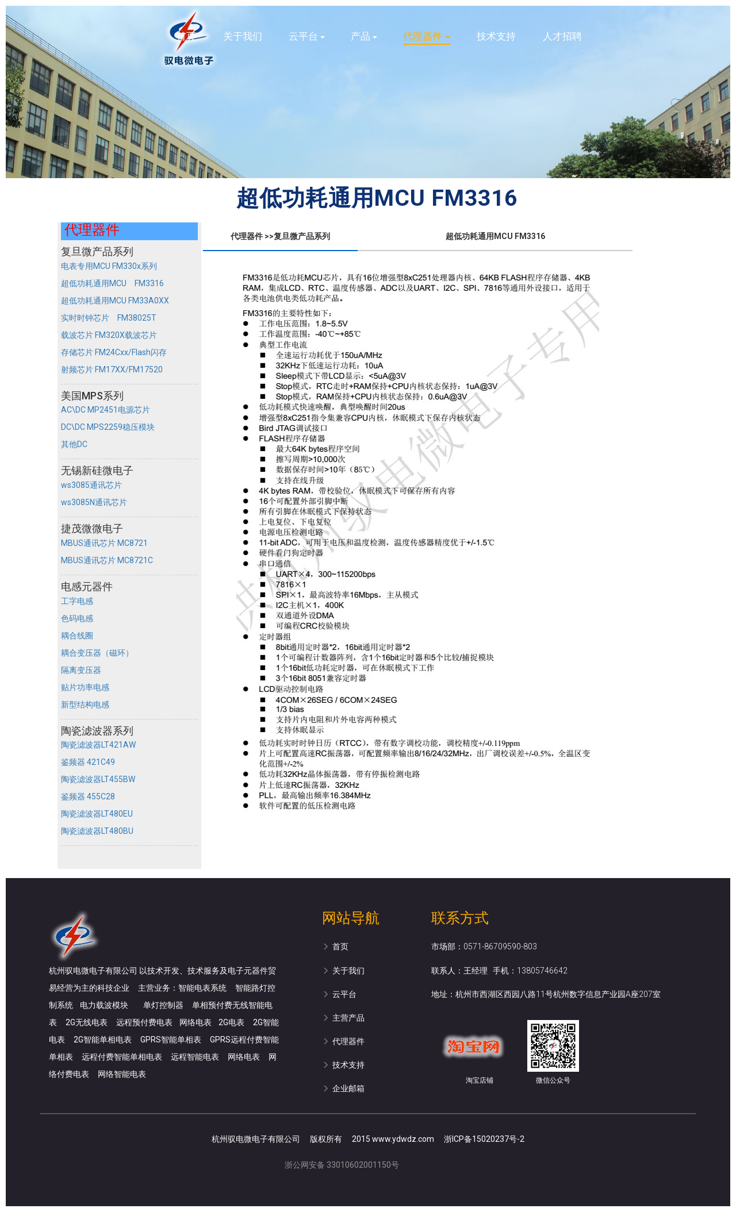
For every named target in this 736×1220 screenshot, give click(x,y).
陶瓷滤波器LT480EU (97, 813)
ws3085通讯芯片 (91, 485)
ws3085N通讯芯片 (94, 502)
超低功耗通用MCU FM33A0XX (115, 300)
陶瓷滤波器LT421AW (98, 744)
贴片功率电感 (85, 687)
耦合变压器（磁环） (97, 652)
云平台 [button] (307, 36)
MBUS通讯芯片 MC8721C (107, 560)
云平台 (339, 994)
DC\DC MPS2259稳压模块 (108, 427)
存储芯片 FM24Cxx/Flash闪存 (114, 352)
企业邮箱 (343, 1088)
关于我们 (242, 36)
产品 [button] (364, 36)
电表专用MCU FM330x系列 (109, 266)
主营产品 (343, 1017)
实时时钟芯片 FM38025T (108, 317)
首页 (186, 36)
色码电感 (77, 618)
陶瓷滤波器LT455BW (98, 779)
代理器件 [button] (426, 36)
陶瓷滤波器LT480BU (97, 831)
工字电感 (77, 601)
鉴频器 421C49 (88, 762)
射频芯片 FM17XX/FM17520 (112, 369)
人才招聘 (562, 36)
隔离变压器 (81, 670)
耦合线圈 (77, 635)
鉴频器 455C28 (88, 796)
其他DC (74, 444)
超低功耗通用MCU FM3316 (112, 283)
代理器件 (343, 1041)
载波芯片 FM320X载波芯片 (109, 335)
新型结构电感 (85, 704)
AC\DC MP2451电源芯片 (105, 409)
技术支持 (496, 36)
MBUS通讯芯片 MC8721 (104, 543)
